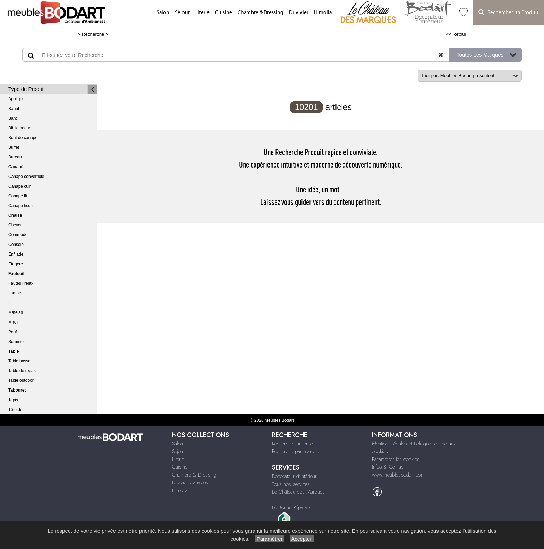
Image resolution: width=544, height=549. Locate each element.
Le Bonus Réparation (293, 507)
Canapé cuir (19, 186)
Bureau (15, 157)
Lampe (14, 293)
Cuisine (223, 13)
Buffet (13, 147)
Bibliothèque (19, 128)
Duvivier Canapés (190, 482)
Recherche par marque (295, 451)
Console (16, 244)
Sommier (16, 341)
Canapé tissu (20, 205)
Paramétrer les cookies (395, 459)
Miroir (13, 322)
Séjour (182, 13)
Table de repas (22, 370)
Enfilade (15, 254)
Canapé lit (17, 196)
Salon (162, 13)
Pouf (12, 331)
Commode (17, 234)
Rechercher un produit (295, 443)
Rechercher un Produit (508, 12)
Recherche (93, 34)
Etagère (15, 263)
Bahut (13, 108)
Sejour (178, 451)
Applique (16, 98)
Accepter (301, 539)
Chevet (15, 225)
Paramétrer (269, 539)
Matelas (15, 312)
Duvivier (298, 13)
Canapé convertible (26, 176)
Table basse (19, 361)
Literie (202, 13)
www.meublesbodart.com (398, 475)
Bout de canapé (22, 137)
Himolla (323, 13)
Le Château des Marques (298, 492)
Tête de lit (17, 409)
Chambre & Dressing (260, 13)
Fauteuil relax (20, 283)
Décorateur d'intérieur (294, 476)
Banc (13, 118)
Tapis (13, 399)
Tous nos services (291, 484)
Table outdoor (21, 380)
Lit (10, 302)
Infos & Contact (388, 467)
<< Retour (456, 34)
